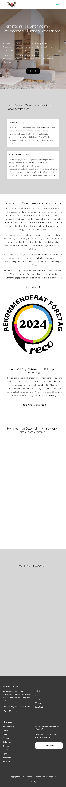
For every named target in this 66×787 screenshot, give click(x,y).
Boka (32, 71)
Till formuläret (49, 745)
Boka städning (32, 287)
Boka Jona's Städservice (33, 405)
